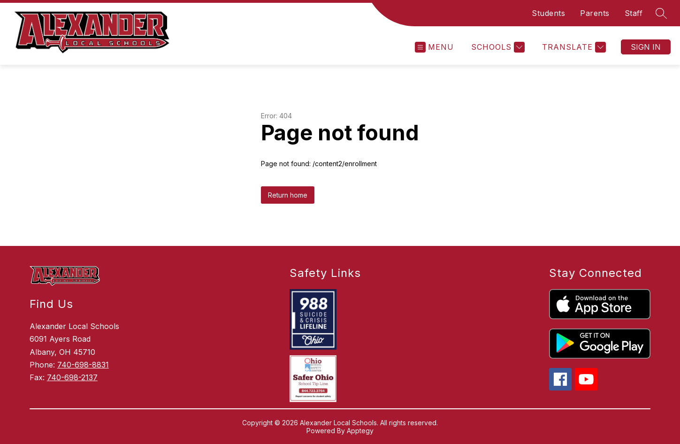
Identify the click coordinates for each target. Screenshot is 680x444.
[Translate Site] (573, 47)
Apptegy (360, 431)
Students (548, 13)
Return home (287, 195)
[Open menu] (434, 47)
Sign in (646, 47)
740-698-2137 (72, 377)
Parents (595, 13)
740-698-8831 (83, 364)
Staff (634, 13)
